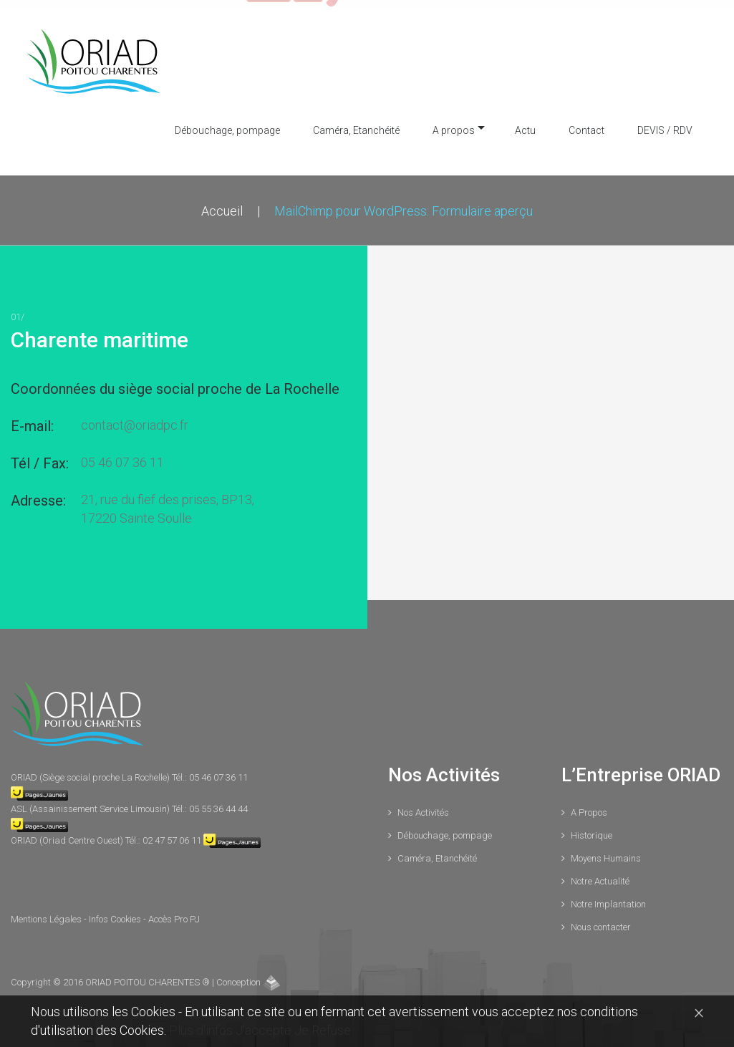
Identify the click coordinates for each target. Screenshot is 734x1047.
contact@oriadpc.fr (134, 417)
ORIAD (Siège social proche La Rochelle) (91, 769)
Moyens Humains (606, 850)
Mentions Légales (47, 911)
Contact (586, 122)
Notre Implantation (608, 896)
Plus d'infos (202, 1030)
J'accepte (265, 1030)
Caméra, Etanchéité (356, 122)
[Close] (699, 1012)
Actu (525, 122)
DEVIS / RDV (664, 122)
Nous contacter (601, 919)
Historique (591, 827)
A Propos (589, 804)
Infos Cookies (116, 911)
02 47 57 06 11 (172, 832)
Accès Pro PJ (174, 911)
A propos (454, 122)
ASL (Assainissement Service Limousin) (91, 801)
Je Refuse (322, 1030)
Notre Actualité (600, 873)
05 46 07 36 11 (122, 454)
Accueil (222, 203)
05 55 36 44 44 (218, 801)
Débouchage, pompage (227, 122)
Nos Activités (423, 804)
